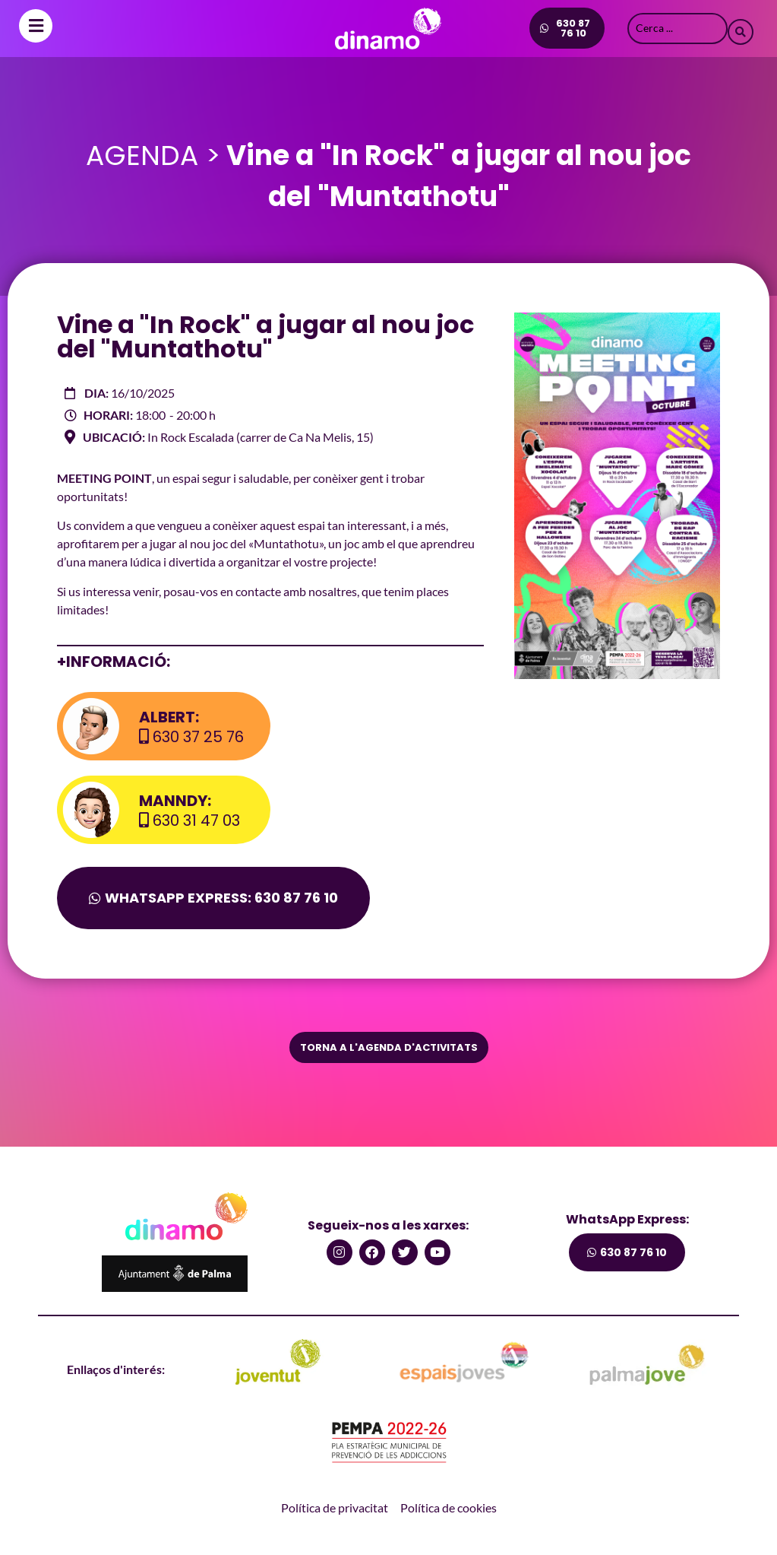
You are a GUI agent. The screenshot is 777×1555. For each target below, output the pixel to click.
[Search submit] (740, 28)
